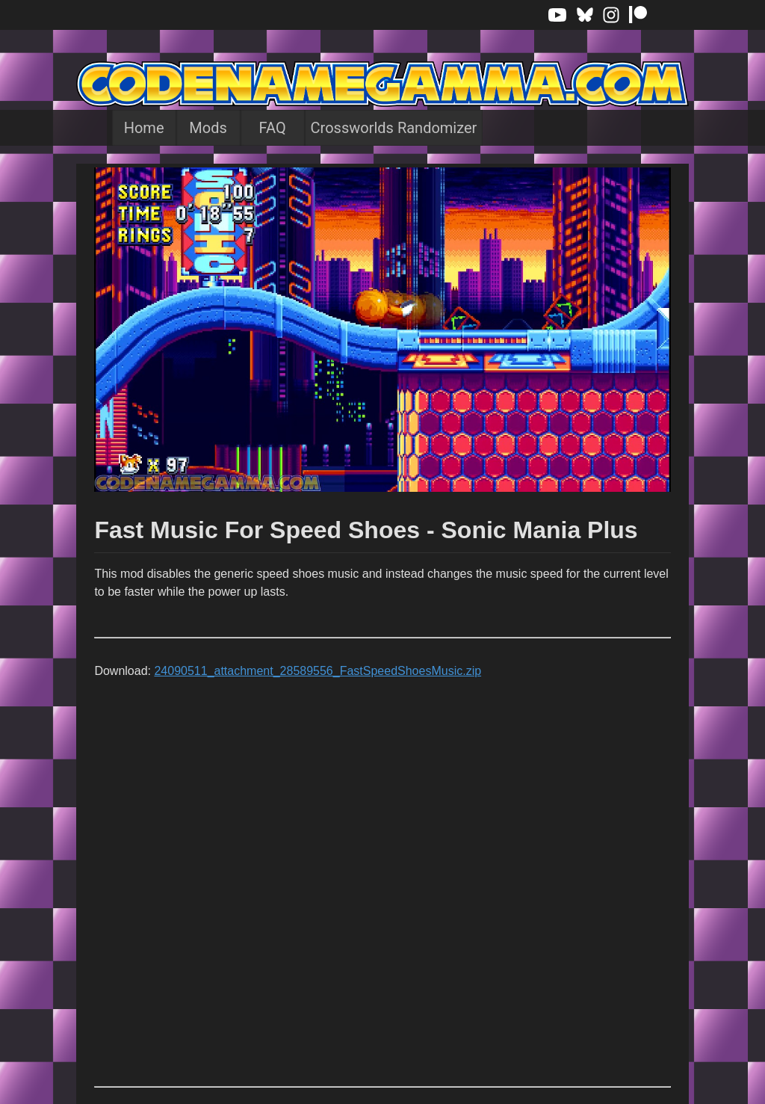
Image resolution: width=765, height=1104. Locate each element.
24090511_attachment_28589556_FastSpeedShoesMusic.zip (317, 670)
